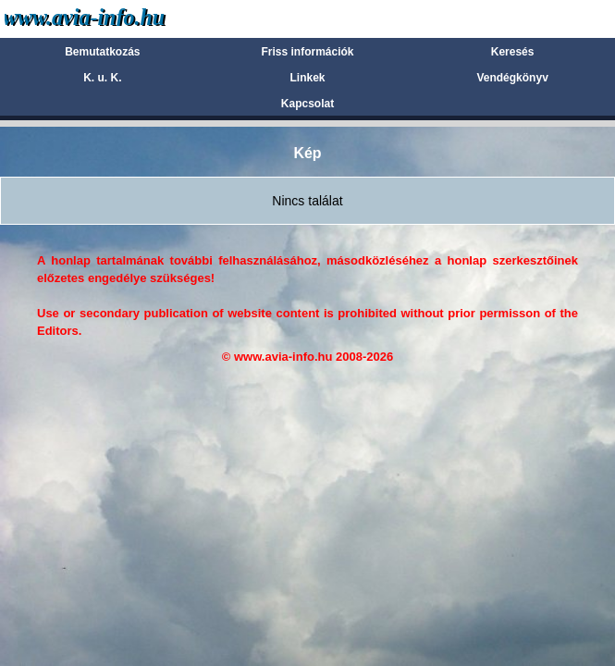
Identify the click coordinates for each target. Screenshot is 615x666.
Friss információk (307, 51)
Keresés (513, 51)
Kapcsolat (307, 103)
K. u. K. (102, 77)
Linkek (307, 77)
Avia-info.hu (117, 18)
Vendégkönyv (511, 77)
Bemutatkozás (102, 51)
